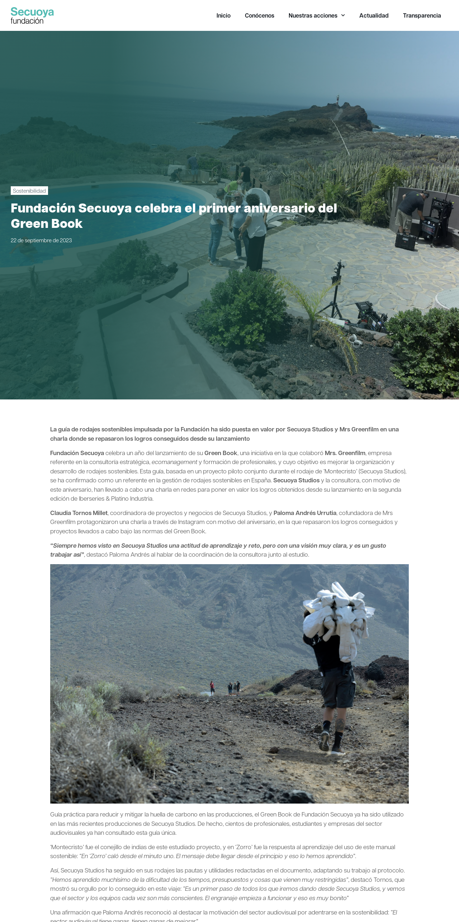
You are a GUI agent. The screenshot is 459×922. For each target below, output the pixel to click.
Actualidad (374, 15)
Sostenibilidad (29, 190)
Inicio (224, 15)
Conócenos (259, 15)
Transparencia (422, 15)
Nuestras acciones (317, 15)
